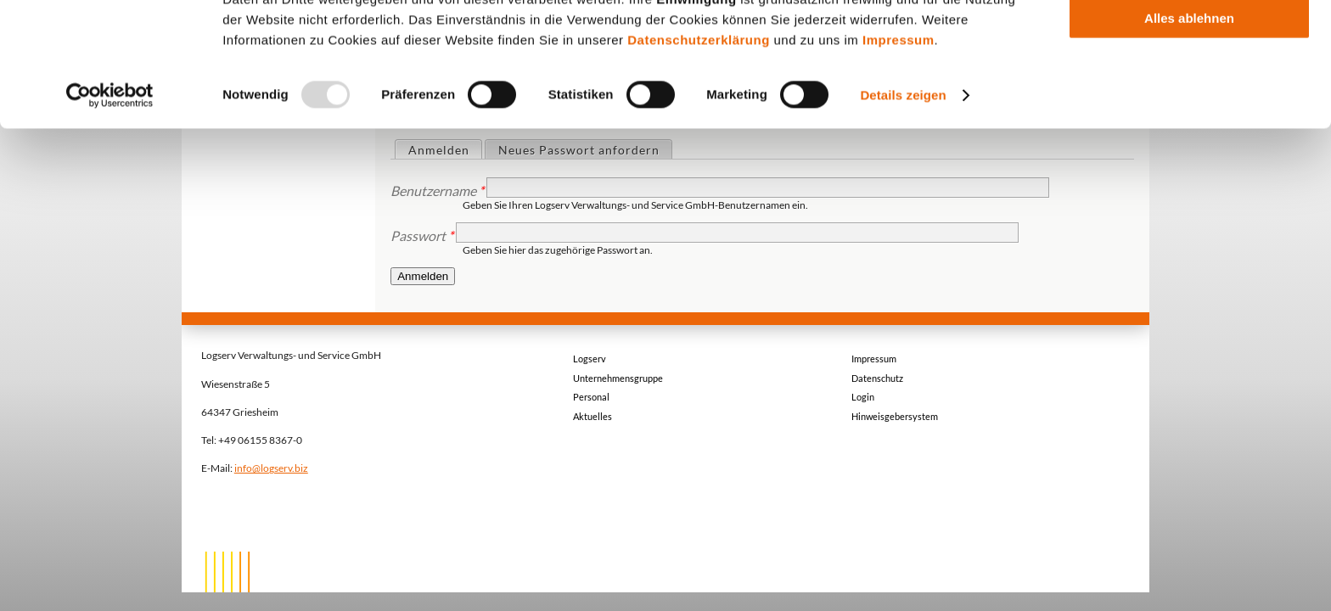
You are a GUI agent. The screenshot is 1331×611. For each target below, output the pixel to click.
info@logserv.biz (271, 468)
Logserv (589, 358)
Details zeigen (903, 218)
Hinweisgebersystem (894, 416)
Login (862, 396)
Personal (591, 396)
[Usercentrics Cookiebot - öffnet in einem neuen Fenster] (110, 219)
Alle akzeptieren (1189, 42)
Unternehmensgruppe (618, 378)
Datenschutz (877, 378)
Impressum (898, 163)
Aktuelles (592, 416)
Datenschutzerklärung (698, 163)
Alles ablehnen (1189, 141)
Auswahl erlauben (1189, 92)
